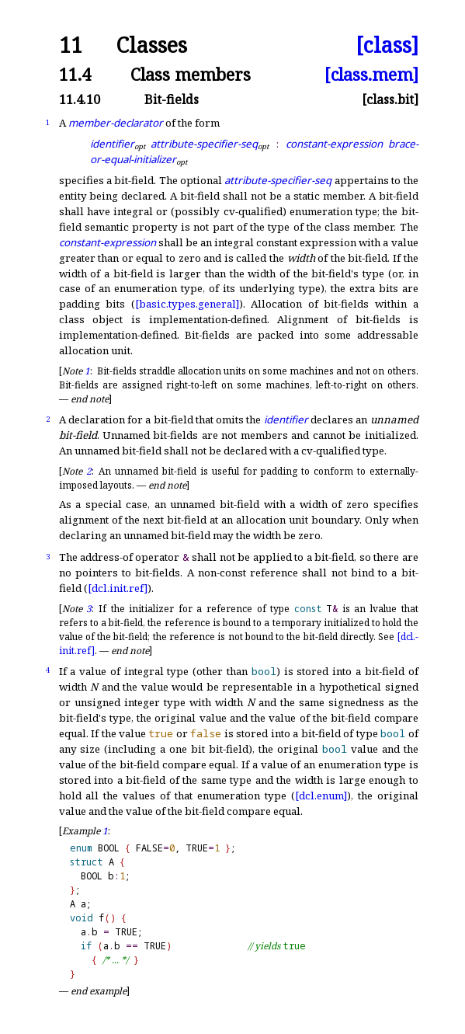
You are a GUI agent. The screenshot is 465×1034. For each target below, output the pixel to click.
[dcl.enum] (321, 795)
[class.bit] (390, 99)
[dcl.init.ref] (117, 588)
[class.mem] (371, 74)
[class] (387, 45)
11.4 (75, 74)
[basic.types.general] (187, 304)
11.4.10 (79, 99)
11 (70, 45)
